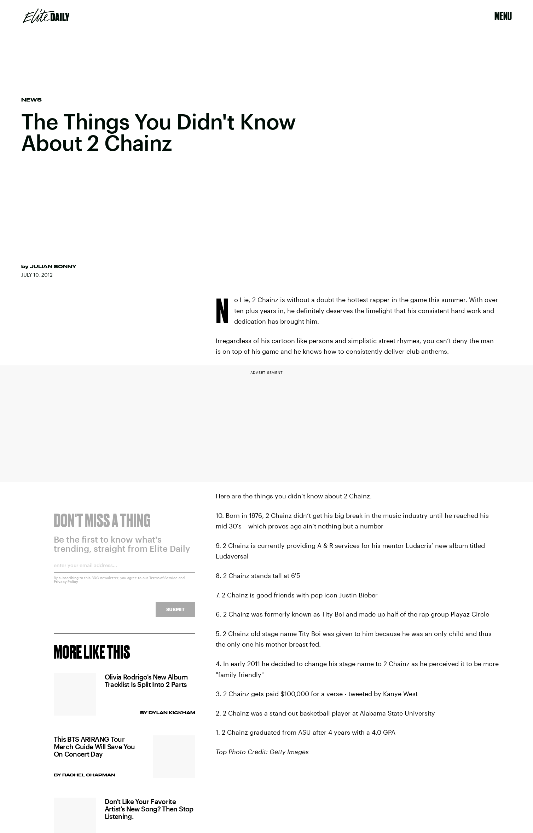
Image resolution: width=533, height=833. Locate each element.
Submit (175, 614)
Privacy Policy (66, 586)
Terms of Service (163, 582)
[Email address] (124, 572)
